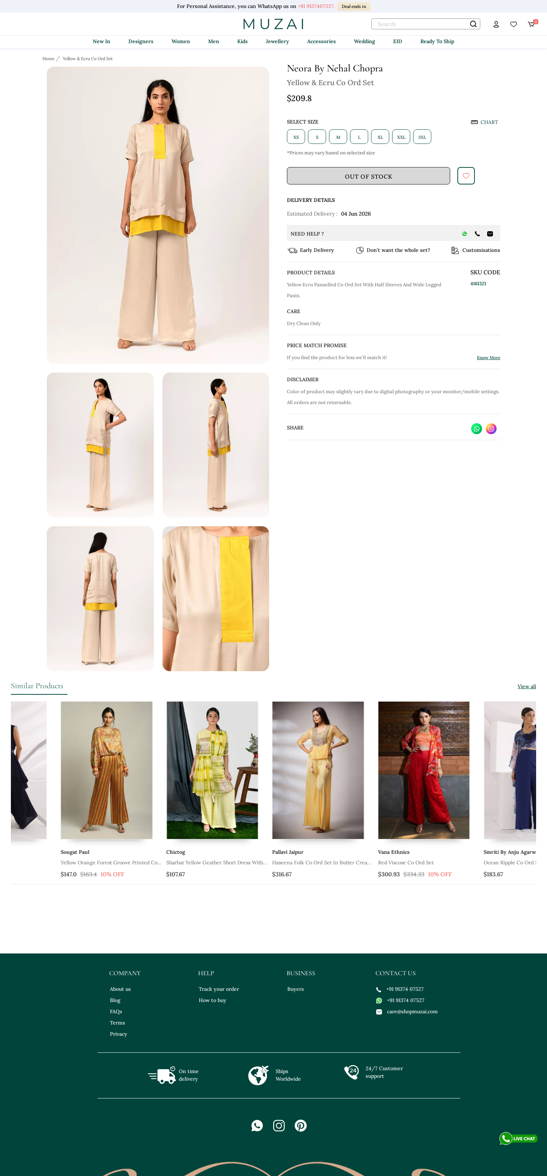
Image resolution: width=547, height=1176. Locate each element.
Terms (117, 1022)
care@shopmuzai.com (407, 1011)
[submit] (466, 175)
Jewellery (277, 41)
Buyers (295, 989)
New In (101, 41)
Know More (488, 357)
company (125, 973)
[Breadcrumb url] (49, 58)
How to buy (212, 1000)
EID (397, 41)
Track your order (219, 989)
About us (120, 989)
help (206, 973)
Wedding (364, 41)
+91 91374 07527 (400, 989)
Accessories (321, 41)
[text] (425, 23)
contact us (395, 973)
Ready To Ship (437, 41)
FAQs (116, 1011)
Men (213, 41)
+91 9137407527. (316, 6)
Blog (115, 1000)
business (301, 973)
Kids (242, 41)
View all (527, 686)
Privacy (118, 1034)
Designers (140, 41)
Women (181, 41)
